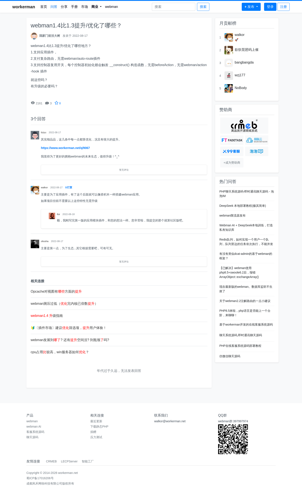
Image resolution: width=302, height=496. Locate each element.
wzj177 (240, 75)
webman (111, 7)
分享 (64, 7)
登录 (270, 7)
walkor (239, 35)
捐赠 (93, 432)
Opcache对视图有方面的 (56, 291)
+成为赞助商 (231, 162)
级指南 (47, 315)
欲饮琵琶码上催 (247, 49)
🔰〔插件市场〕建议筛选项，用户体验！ (68, 328)
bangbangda (244, 62)
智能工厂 (88, 461)
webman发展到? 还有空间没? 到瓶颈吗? (70, 340)
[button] (97, 7)
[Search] (173, 7)
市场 (84, 7)
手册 (74, 7)
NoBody (241, 88)
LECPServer (69, 461)
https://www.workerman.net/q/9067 (65, 148)
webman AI (33, 426)
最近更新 (96, 421)
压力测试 (96, 437)
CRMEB (51, 461)
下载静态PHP (99, 426)
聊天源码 (32, 437)
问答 (53, 7)
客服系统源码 (35, 432)
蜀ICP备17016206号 (40, 478)
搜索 (203, 7)
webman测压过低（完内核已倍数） (64, 303)
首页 (43, 7)
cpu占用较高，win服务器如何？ (60, 352)
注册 (283, 7)
